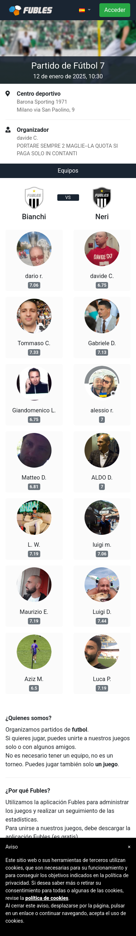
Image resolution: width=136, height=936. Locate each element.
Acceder (114, 9)
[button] (85, 10)
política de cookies (47, 898)
